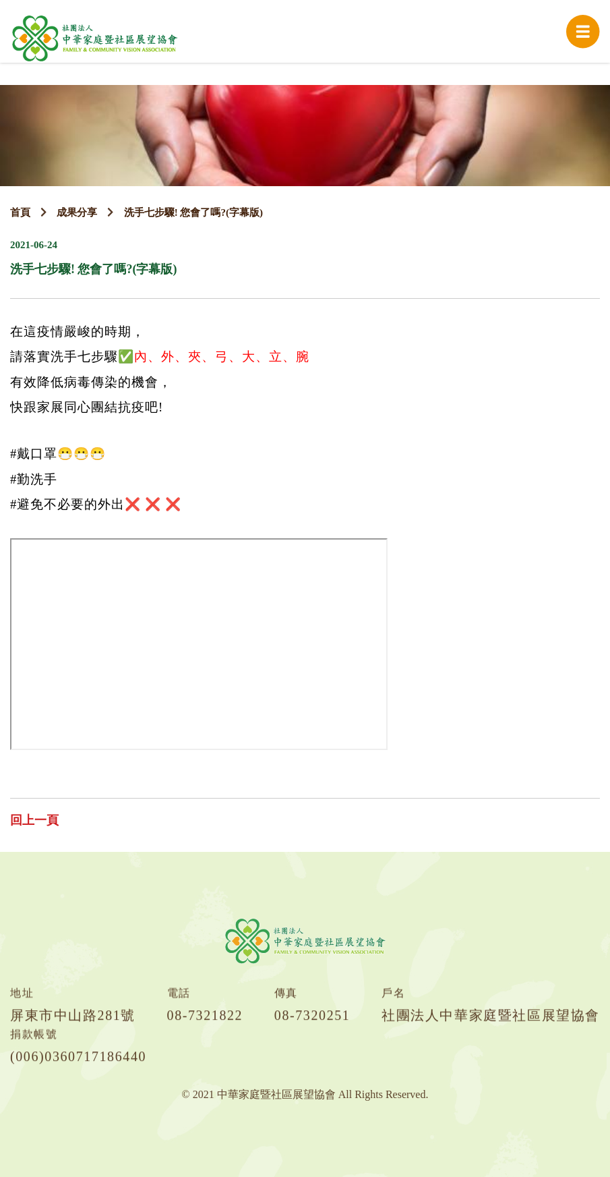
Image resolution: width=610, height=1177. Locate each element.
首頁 (20, 212)
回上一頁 (34, 820)
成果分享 (77, 212)
